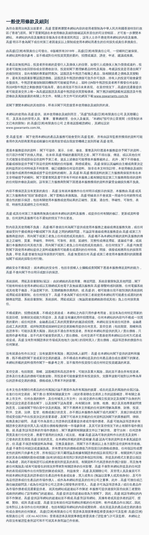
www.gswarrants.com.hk (111, 96)
